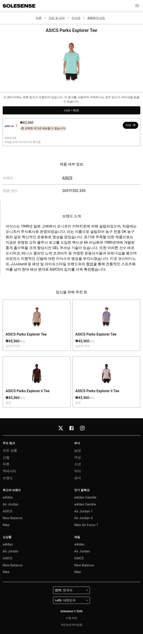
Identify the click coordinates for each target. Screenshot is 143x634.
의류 (39, 18)
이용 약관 (71, 618)
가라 (130, 125)
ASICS (67, 178)
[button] (137, 6)
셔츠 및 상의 (57, 18)
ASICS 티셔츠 (96, 18)
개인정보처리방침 (71, 624)
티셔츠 (76, 18)
